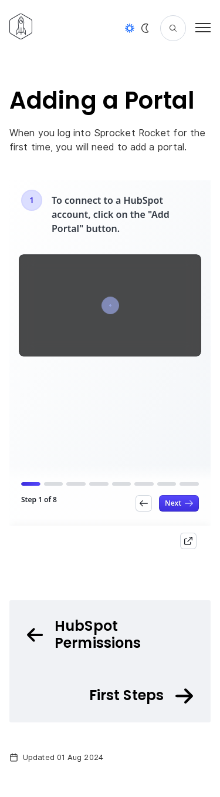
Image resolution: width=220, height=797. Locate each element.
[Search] (173, 28)
